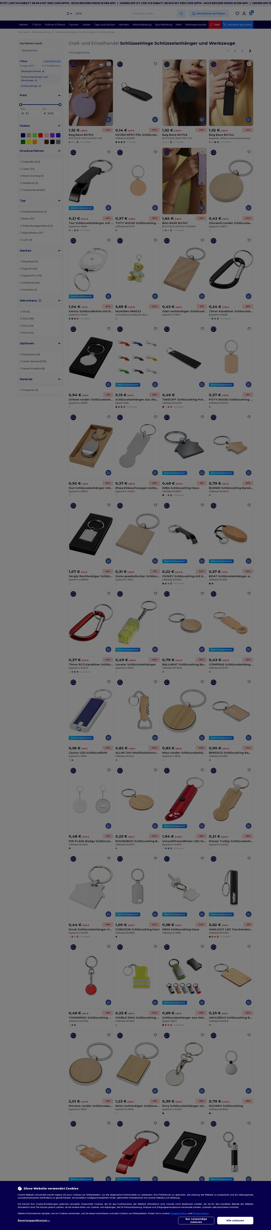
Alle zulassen (235, 1220)
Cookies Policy (178, 1213)
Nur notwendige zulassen (196, 1220)
